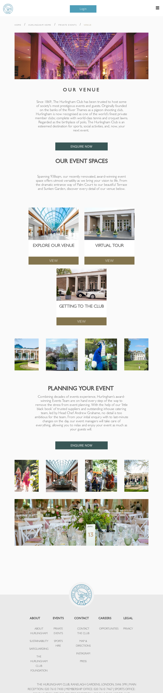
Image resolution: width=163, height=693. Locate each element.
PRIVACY (128, 628)
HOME (18, 25)
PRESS (83, 661)
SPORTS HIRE (58, 643)
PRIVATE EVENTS (67, 25)
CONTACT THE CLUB (83, 631)
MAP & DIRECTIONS (83, 643)
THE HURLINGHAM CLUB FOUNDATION (39, 663)
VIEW (53, 261)
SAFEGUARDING (39, 648)
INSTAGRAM (83, 653)
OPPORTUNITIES (108, 628)
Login (83, 9)
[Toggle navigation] (157, 9)
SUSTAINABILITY (39, 641)
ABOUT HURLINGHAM (39, 631)
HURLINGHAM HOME (39, 25)
